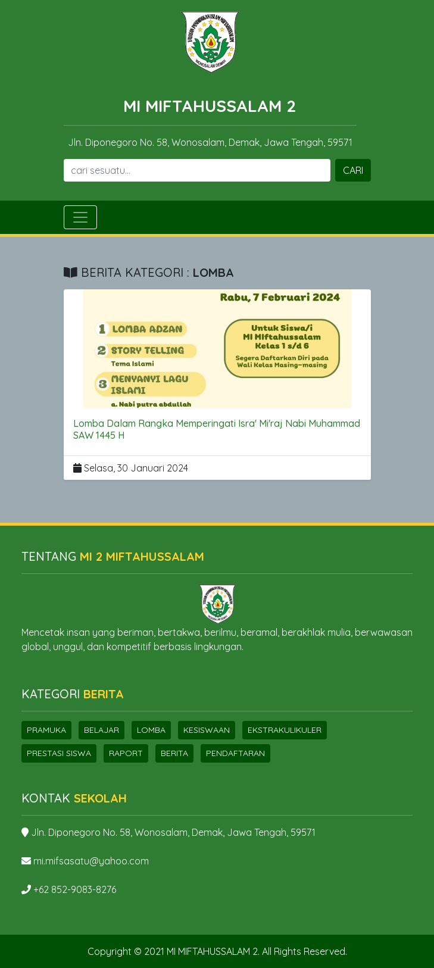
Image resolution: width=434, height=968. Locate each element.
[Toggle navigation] (80, 217)
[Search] (197, 170)
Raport (126, 753)
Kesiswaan (206, 730)
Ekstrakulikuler (284, 730)
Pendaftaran (235, 753)
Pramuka (46, 730)
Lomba (151, 730)
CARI (353, 170)
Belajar (101, 730)
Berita (174, 753)
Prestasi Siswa (59, 753)
